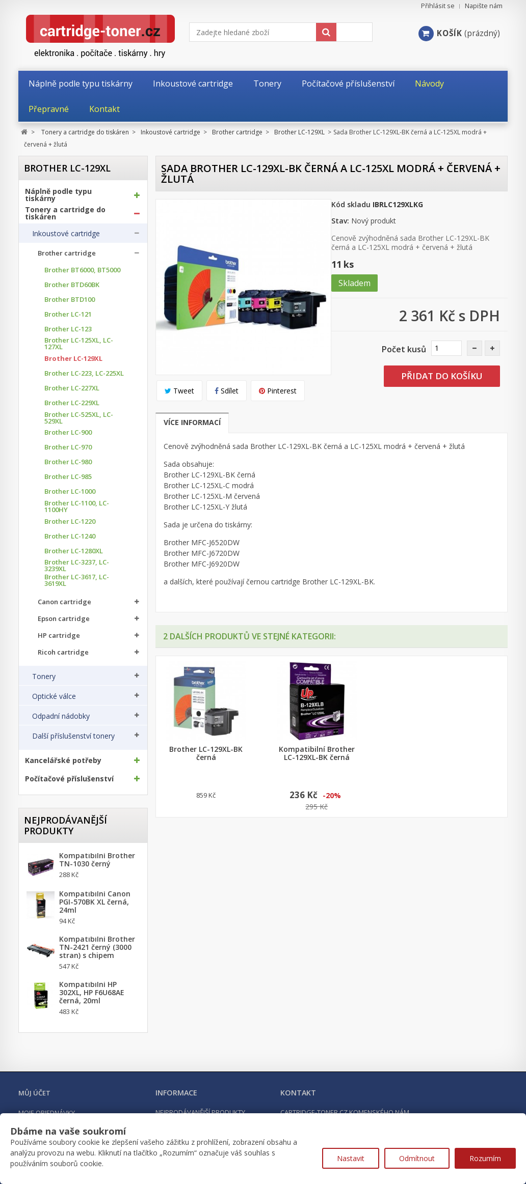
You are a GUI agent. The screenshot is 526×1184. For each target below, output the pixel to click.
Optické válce (54, 696)
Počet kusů (404, 349)
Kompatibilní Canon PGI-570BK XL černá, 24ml (94, 902)
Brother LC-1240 (69, 536)
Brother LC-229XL (71, 403)
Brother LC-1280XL (73, 551)
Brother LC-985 (68, 476)
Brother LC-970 (68, 447)
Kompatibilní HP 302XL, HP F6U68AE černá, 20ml (91, 992)
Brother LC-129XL (73, 358)
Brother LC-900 (68, 432)
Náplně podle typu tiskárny (58, 195)
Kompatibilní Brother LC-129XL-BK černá (317, 753)
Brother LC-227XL (71, 388)
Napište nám (484, 6)
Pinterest (278, 391)
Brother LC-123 (68, 329)
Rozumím (485, 1158)
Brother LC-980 (68, 462)
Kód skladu (351, 204)
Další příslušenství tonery (73, 736)
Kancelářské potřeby (63, 760)
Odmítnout (417, 1158)
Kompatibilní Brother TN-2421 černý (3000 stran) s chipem (97, 947)
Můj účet (34, 1092)
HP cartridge (59, 635)
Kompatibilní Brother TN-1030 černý (97, 860)
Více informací (192, 422)
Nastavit (350, 1158)
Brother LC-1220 (69, 521)
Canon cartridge (64, 602)
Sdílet (227, 391)
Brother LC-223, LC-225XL (84, 373)
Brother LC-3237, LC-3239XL (76, 565)
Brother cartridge (67, 253)
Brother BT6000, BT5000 (82, 270)
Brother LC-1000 (69, 491)
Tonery (44, 676)
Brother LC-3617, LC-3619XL (76, 580)
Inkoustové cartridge (66, 233)
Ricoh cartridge (63, 652)
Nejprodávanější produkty (65, 825)
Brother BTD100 (69, 299)
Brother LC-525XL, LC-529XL (78, 418)
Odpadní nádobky (61, 716)
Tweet (179, 391)
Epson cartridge (64, 618)
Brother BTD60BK (71, 284)
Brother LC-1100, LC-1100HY (76, 506)
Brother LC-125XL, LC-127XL (78, 343)
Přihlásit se (438, 6)
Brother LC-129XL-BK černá (206, 753)
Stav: (340, 220)
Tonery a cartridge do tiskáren (65, 213)
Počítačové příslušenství (69, 778)
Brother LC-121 (68, 314)
